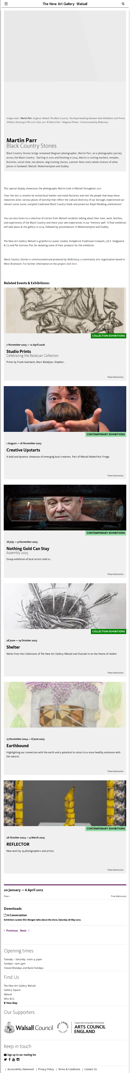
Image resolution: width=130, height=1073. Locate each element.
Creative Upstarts (23, 450)
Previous (11, 930)
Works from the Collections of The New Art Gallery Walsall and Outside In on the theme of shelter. (61, 653)
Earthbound (17, 745)
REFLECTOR (17, 844)
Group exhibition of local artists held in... (29, 559)
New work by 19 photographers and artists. (30, 851)
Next (24, 930)
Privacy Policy (46, 1069)
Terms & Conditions (69, 1069)
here (74, 263)
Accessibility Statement (20, 1069)
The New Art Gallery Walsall (65, 4)
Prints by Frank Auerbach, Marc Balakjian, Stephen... (36, 362)
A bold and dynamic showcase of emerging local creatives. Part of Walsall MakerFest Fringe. (58, 456)
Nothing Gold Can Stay (27, 550)
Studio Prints (32, 353)
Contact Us (90, 1069)
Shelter (13, 647)
